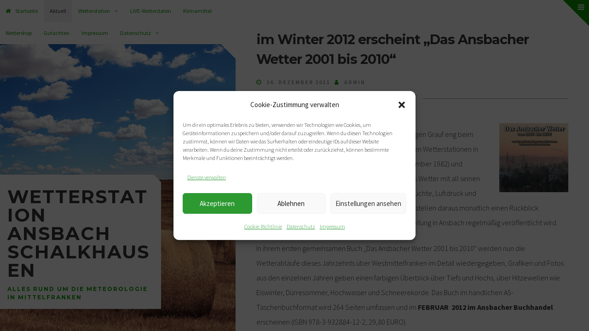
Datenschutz (301, 226)
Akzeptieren (217, 203)
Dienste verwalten (206, 177)
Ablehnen (291, 203)
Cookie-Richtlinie (263, 226)
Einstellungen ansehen (368, 203)
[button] (401, 104)
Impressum (332, 226)
